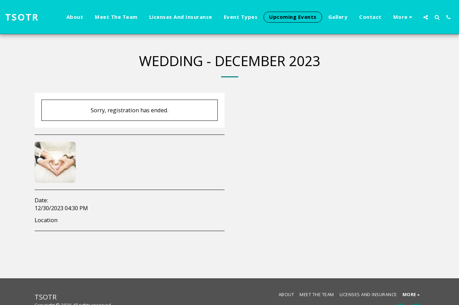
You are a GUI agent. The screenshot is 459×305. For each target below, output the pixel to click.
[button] (425, 17)
